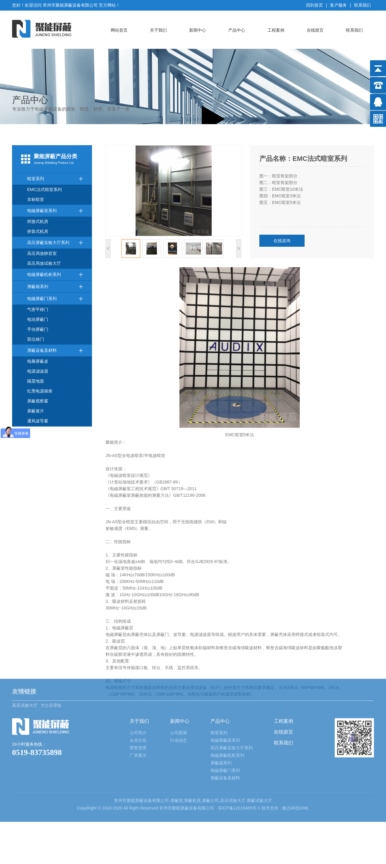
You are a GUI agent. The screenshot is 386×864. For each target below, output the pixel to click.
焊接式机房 (37, 221)
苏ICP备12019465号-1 (239, 775)
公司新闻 (178, 700)
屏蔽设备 (143, 768)
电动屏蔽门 (37, 319)
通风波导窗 (37, 420)
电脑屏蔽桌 (37, 361)
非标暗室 (35, 199)
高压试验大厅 (24, 668)
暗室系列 (55, 179)
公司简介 (138, 700)
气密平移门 (37, 309)
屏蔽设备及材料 (55, 350)
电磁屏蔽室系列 (55, 211)
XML (304, 775)
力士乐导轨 (51, 668)
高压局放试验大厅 (44, 263)
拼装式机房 (37, 231)
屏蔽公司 (210, 768)
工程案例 (275, 30)
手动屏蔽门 (37, 329)
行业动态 (178, 708)
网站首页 (119, 30)
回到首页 (314, 5)
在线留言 (315, 30)
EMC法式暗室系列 (44, 189)
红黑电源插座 (39, 391)
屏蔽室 (176, 768)
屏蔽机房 (192, 768)
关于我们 (158, 30)
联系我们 (362, 5)
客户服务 (338, 5)
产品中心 (236, 30)
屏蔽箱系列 (55, 287)
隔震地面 (35, 381)
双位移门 (35, 339)
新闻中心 (197, 30)
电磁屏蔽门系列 (55, 299)
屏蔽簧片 (35, 411)
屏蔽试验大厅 (259, 768)
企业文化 (138, 708)
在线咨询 (282, 240)
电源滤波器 (37, 371)
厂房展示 (138, 723)
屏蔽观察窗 (37, 401)
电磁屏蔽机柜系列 (55, 274)
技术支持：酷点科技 (280, 775)
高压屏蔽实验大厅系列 (55, 243)
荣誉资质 (138, 715)
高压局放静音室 (42, 253)
